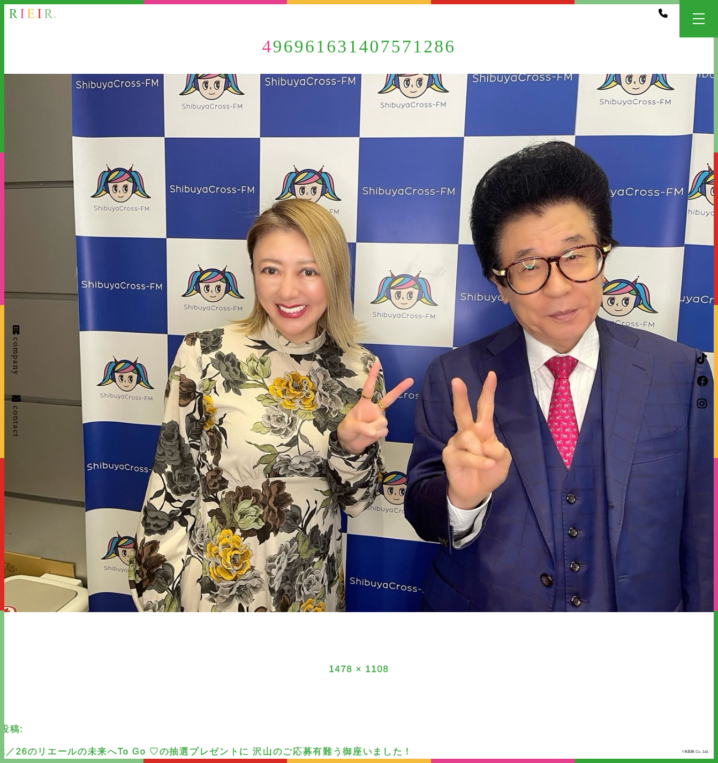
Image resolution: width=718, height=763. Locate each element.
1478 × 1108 (359, 669)
